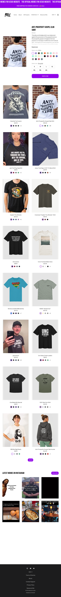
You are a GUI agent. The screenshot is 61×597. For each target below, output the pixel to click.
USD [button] (30, 572)
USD (54, 14)
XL (52, 66)
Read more (35, 47)
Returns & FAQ (43, 14)
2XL (34, 70)
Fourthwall (33, 592)
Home (15, 14)
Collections (34, 14)
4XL (46, 70)
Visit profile (55, 473)
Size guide (40, 63)
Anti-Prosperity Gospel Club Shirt (43, 28)
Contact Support (30, 581)
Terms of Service (30, 575)
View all (30, 460)
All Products (26, 14)
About (20, 14)
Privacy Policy (30, 585)
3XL (40, 70)
